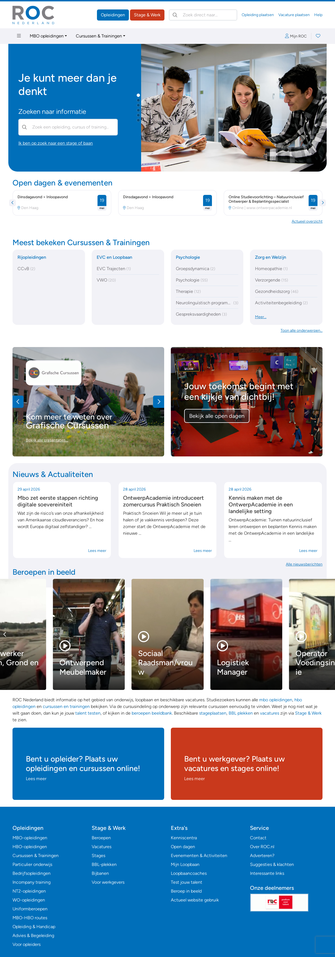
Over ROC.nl (262, 846)
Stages (98, 855)
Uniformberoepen (30, 908)
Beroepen (101, 837)
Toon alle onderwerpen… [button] (301, 330)
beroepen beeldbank (152, 713)
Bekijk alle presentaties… (47, 440)
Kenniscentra (184, 837)
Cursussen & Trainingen (99, 36)
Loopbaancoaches (189, 873)
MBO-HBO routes (29, 917)
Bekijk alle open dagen (216, 416)
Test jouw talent (186, 882)
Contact (258, 837)
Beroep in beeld (186, 891)
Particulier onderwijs (32, 864)
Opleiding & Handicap (33, 926)
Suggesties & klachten (272, 864)
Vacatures (101, 846)
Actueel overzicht (307, 221)
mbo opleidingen (275, 699)
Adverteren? (262, 855)
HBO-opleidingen (29, 846)
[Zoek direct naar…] (203, 15)
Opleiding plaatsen (258, 14)
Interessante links (267, 873)
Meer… (260, 317)
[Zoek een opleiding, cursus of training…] (68, 127)
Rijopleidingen (32, 257)
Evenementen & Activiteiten (199, 855)
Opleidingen (113, 14)
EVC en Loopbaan (114, 257)
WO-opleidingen (28, 900)
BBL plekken (241, 713)
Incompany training (31, 882)
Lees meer (97, 550)
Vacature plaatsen (294, 14)
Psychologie (188, 257)
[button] (138, 95)
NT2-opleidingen (29, 891)
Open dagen (183, 846)
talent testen (88, 713)
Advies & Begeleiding (33, 935)
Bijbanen (100, 873)
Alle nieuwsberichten (304, 564)
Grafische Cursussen (67, 425)
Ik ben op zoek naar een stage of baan (55, 143)
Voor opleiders (26, 944)
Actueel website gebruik (195, 900)
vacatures (269, 713)
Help (318, 14)
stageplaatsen (212, 713)
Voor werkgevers (108, 882)
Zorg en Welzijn (270, 257)
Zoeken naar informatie (52, 111)
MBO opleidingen (47, 36)
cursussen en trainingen (66, 706)
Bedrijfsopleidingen (31, 873)
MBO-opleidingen (29, 837)
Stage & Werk (147, 14)
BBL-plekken (104, 864)
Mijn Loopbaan (185, 864)
